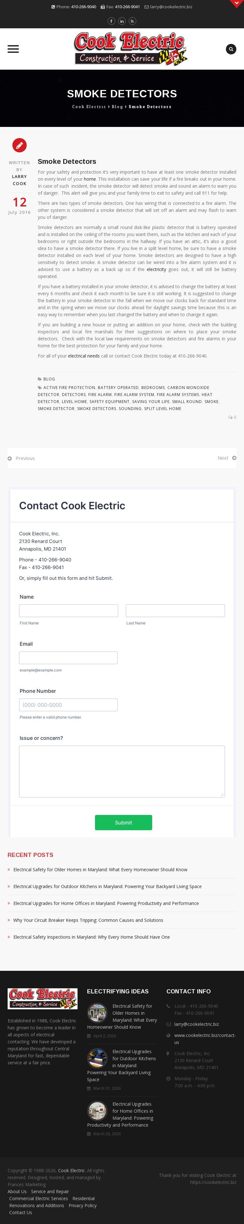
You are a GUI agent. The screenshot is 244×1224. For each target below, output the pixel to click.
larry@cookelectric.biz (171, 7)
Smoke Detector (56, 408)
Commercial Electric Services (38, 1198)
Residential (83, 1198)
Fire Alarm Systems (178, 394)
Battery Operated (118, 387)
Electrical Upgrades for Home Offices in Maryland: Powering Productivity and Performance (106, 903)
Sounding (130, 408)
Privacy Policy (83, 1205)
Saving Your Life (151, 401)
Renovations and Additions (36, 1205)
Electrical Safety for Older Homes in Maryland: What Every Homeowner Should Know (100, 869)
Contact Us (20, 1212)
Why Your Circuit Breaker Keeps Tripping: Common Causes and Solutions (88, 920)
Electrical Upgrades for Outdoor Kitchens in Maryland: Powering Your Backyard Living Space (107, 886)
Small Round (187, 401)
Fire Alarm (100, 394)
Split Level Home (162, 408)
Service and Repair (50, 1191)
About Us (17, 1191)
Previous (25, 458)
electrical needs (84, 356)
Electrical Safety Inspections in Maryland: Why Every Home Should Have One (91, 937)
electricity (156, 269)
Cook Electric (71, 1170)
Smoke (212, 401)
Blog (49, 379)
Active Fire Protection (69, 387)
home (90, 179)
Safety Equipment (110, 401)
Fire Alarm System (134, 394)
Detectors (74, 394)
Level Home (74, 401)
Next (223, 458)
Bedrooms (153, 387)
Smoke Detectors (96, 408)
